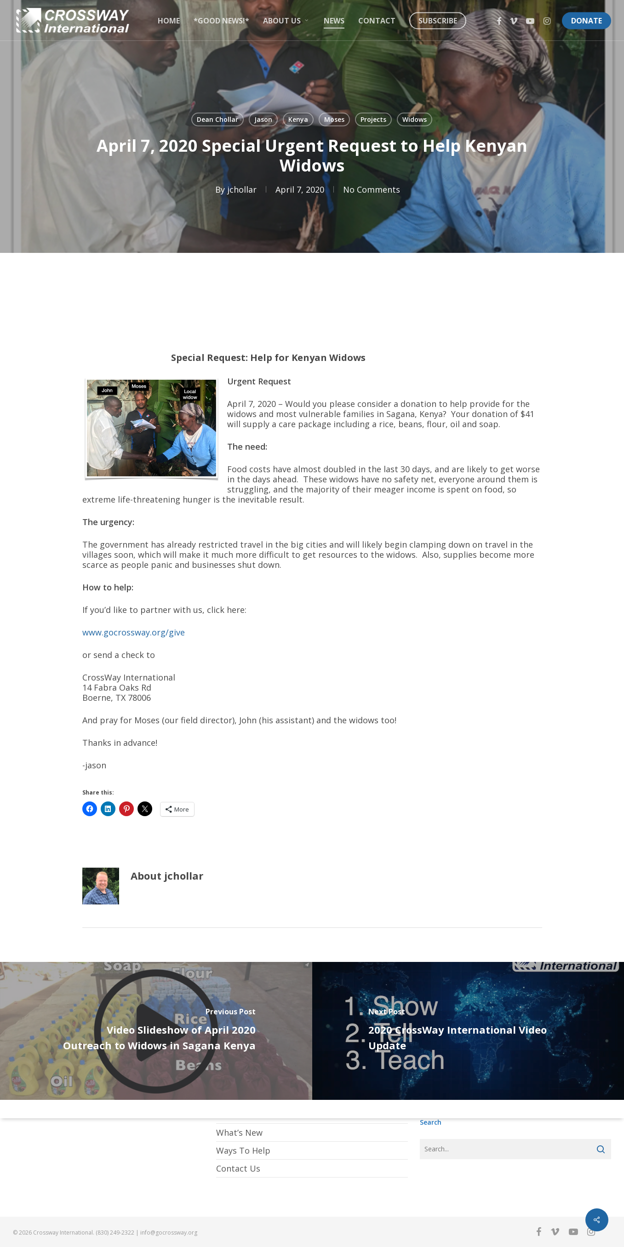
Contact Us (238, 1168)
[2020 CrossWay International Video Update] (468, 1031)
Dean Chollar (217, 119)
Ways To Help (243, 1150)
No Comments (371, 189)
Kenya (298, 119)
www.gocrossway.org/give (133, 632)
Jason (263, 119)
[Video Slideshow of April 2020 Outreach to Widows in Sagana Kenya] (156, 1031)
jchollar (242, 189)
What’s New (239, 1132)
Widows (414, 119)
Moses (334, 119)
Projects (373, 119)
